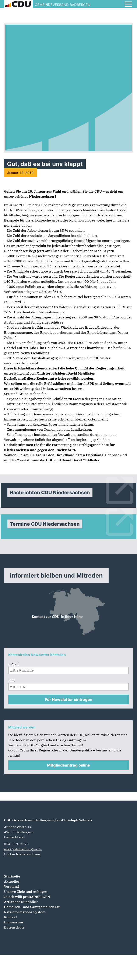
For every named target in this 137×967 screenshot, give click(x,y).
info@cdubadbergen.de (23, 849)
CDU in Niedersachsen (22, 854)
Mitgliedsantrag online (68, 765)
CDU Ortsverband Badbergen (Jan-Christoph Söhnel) (48, 820)
